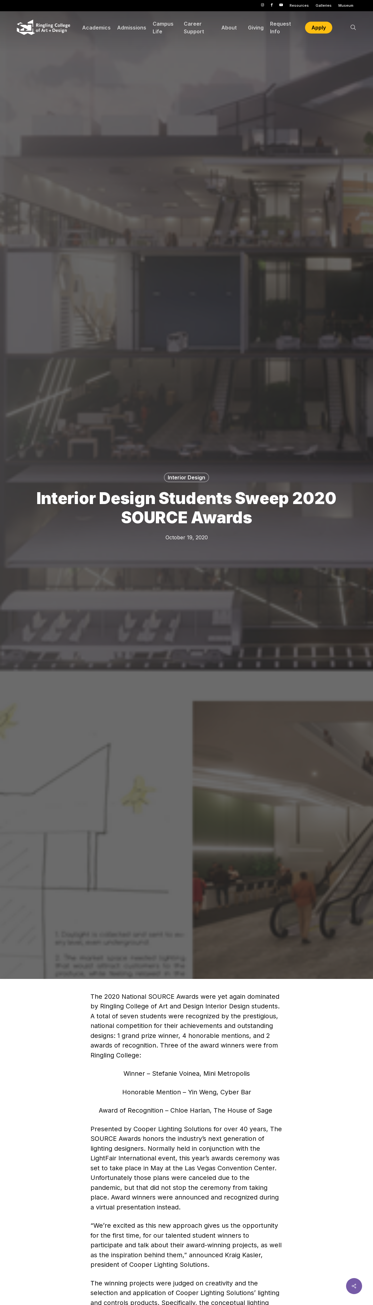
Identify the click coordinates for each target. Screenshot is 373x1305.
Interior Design (186, 477)
